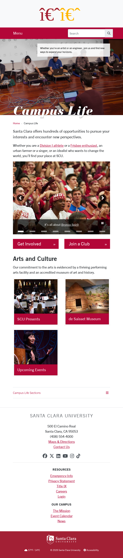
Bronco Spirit (70, 224)
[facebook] (45, 456)
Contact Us (62, 447)
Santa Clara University (61, 415)
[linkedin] (58, 456)
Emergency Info (61, 476)
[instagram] (72, 456)
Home (16, 123)
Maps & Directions (61, 441)
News (61, 521)
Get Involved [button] (29, 243)
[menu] (18, 33)
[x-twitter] (52, 456)
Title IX (61, 486)
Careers (61, 491)
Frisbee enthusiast (83, 145)
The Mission (61, 511)
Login (61, 496)
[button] (21, 231)
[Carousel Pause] (102, 223)
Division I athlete (52, 145)
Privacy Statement (61, 481)
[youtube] (65, 456)
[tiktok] (78, 456)
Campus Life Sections (61, 393)
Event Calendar (62, 516)
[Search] (86, 33)
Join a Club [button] (79, 243)
